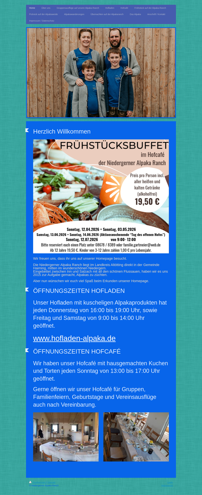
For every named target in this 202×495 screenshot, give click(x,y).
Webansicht (167, 485)
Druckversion (37, 482)
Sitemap (51, 482)
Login (170, 482)
